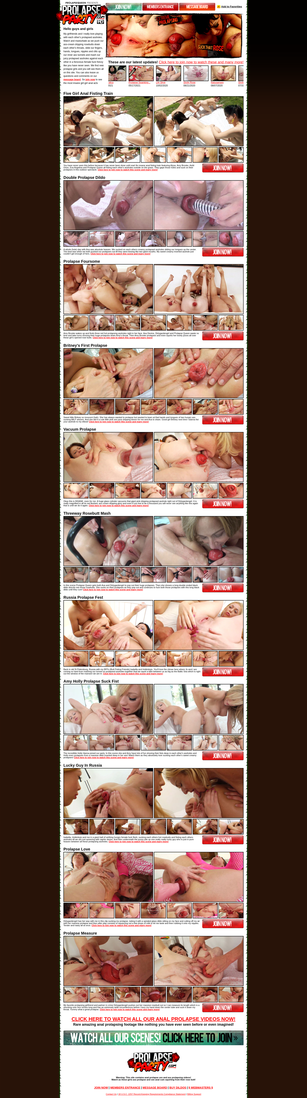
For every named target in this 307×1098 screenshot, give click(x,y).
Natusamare (226, 82)
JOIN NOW (101, 1087)
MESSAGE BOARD (155, 1087)
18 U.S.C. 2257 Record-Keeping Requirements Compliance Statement (152, 1094)
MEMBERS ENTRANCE (125, 1087)
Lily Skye (170, 82)
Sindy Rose (199, 82)
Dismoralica (117, 82)
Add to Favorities (231, 6)
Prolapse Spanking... (149, 82)
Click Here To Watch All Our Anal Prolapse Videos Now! (154, 1019)
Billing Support (194, 1094)
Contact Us (111, 1094)
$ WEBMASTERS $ (201, 1087)
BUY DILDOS (177, 1087)
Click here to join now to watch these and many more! (201, 62)
